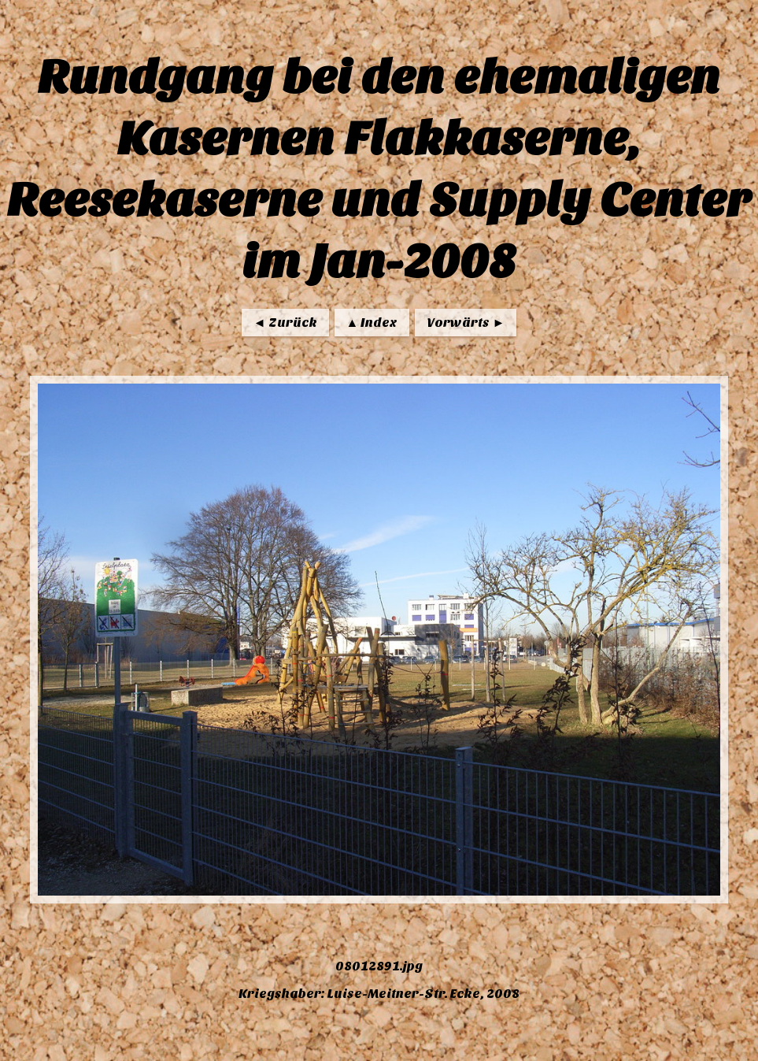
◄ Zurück (285, 322)
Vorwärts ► (466, 322)
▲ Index (372, 322)
